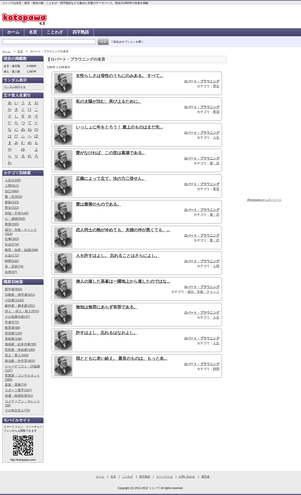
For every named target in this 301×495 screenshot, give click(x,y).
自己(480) (12, 191)
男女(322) (12, 208)
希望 (216, 112)
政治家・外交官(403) (20, 361)
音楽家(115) (13, 333)
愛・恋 (214, 163)
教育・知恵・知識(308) (21, 250)
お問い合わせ (187, 476)
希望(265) (12, 224)
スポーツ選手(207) (18, 390)
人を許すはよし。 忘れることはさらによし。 (118, 255)
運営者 (205, 476)
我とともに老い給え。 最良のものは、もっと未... (121, 358)
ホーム (13, 32)
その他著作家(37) (17, 317)
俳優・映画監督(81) (19, 395)
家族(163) (12, 202)
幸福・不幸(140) (17, 213)
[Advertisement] (85, 417)
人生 (216, 137)
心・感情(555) (15, 219)
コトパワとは (164, 476)
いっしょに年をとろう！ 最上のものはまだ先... (119, 127)
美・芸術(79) (14, 266)
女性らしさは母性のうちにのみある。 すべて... (119, 75)
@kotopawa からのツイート (264, 199)
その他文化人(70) (17, 410)
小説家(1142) (14, 300)
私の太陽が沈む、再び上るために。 (109, 101)
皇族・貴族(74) (16, 384)
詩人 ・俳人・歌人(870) (22, 311)
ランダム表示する (15, 86)
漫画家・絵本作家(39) (20, 344)
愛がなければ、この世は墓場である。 (111, 153)
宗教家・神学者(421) (20, 294)
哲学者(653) (13, 289)
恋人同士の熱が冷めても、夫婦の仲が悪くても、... (123, 230)
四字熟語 (80, 32)
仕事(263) (12, 239)
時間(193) (12, 261)
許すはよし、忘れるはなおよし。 (107, 332)
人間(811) (12, 185)
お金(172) (12, 255)
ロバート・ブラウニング (201, 81)
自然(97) (11, 272)
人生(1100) (13, 180)
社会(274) (12, 244)
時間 (216, 369)
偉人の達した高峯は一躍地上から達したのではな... (123, 281)
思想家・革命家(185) (20, 350)
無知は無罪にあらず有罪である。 (107, 307)
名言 (33, 32)
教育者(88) (12, 328)
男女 (216, 86)
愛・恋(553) (13, 197)
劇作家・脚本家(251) (20, 306)
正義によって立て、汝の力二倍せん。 (111, 178)
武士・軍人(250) (17, 355)
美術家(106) (13, 339)
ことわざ (55, 32)
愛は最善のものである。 (98, 204)
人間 (216, 266)
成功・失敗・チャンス (203, 292)
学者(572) (12, 322)
